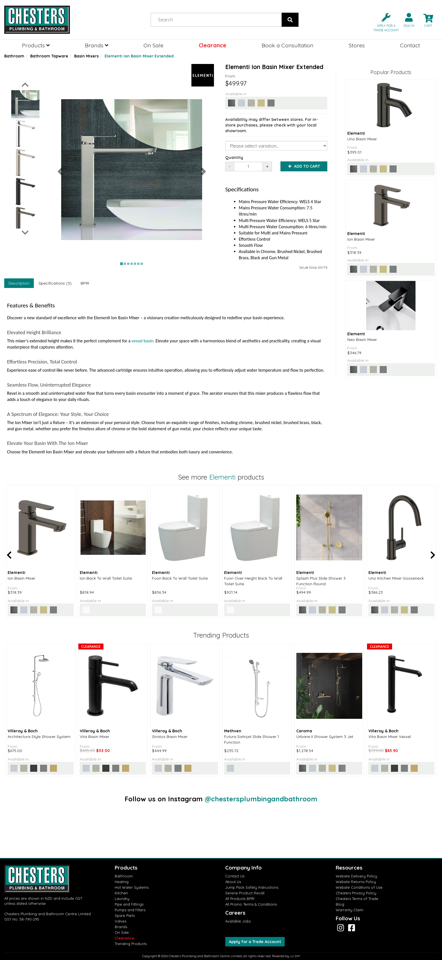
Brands (96, 45)
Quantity (234, 157)
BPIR (85, 283)
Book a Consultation (287, 45)
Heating (122, 881)
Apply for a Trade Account (255, 941)
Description (19, 283)
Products (36, 45)
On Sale (153, 45)
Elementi (222, 477)
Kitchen (121, 893)
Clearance (212, 45)
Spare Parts (125, 915)
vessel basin (142, 340)
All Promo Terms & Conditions (251, 904)
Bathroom (14, 56)
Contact (410, 45)
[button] (384, 21)
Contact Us (234, 876)
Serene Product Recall (244, 893)
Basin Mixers (86, 56)
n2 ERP (295, 956)
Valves (120, 921)
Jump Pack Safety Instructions (251, 887)
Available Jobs (238, 921)
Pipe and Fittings (129, 904)
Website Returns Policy (356, 881)
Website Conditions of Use (359, 887)
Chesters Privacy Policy (356, 893)
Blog (340, 904)
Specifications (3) (55, 283)
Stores (357, 45)
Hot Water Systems (132, 887)
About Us (233, 881)
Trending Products (131, 943)
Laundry (122, 898)
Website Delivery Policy (356, 876)
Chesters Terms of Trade (357, 898)
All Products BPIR (240, 898)
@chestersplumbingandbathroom (261, 799)
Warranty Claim (349, 910)
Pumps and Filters (130, 910)
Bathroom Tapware (49, 56)
